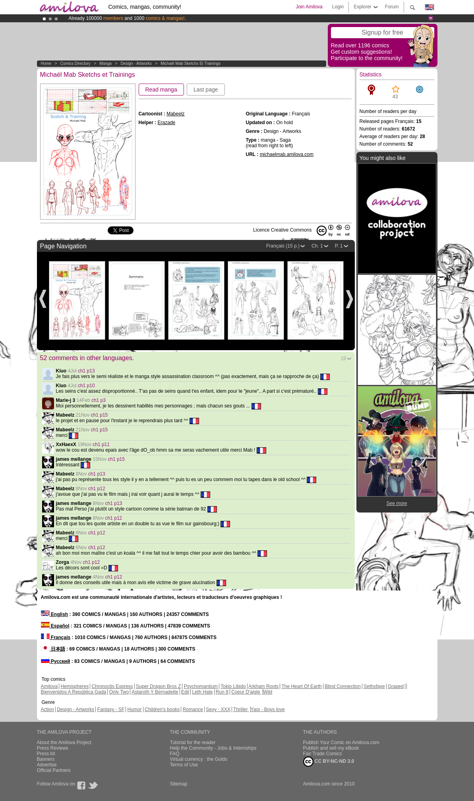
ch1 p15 (99, 415)
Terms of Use (184, 765)
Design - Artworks (135, 63)
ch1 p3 (98, 400)
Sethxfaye (374, 686)
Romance (193, 709)
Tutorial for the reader (193, 742)
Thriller (241, 709)
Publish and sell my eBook (331, 748)
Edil (185, 692)
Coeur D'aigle (246, 692)
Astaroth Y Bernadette (155, 692)
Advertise (47, 765)
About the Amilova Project (64, 742)
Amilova (49, 686)
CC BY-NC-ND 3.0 (328, 761)
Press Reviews (52, 748)
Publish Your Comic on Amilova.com (341, 742)
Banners (46, 759)
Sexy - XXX (218, 709)
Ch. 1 (317, 246)
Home (46, 63)
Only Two (119, 692)
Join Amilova (309, 7)
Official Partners (54, 770)
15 (343, 358)
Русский (55, 661)
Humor (135, 709)
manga (105, 63)
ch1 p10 (86, 385)
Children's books (162, 709)
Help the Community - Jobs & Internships (213, 748)
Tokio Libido (233, 686)
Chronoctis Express (112, 686)
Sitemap (179, 784)
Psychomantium (201, 686)
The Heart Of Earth (301, 686)
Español (55, 626)
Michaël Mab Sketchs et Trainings (191, 63)
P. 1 (339, 246)
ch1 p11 (101, 444)
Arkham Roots (263, 686)
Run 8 (222, 692)
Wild (267, 692)
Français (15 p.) (283, 246)
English (54, 614)
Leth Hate (202, 692)
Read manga (161, 89)
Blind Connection (343, 686)
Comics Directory (75, 63)
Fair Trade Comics (322, 753)
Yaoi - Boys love (268, 709)
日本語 (53, 649)
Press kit (46, 753)
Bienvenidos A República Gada (73, 692)
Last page (205, 89)
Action (47, 709)
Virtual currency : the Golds (199, 759)
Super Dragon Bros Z (158, 686)
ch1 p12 (96, 488)
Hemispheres (75, 686)
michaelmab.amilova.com (286, 154)
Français (56, 637)
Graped (396, 686)
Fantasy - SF (111, 709)
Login (338, 7)
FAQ (175, 753)
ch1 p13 (86, 371)
